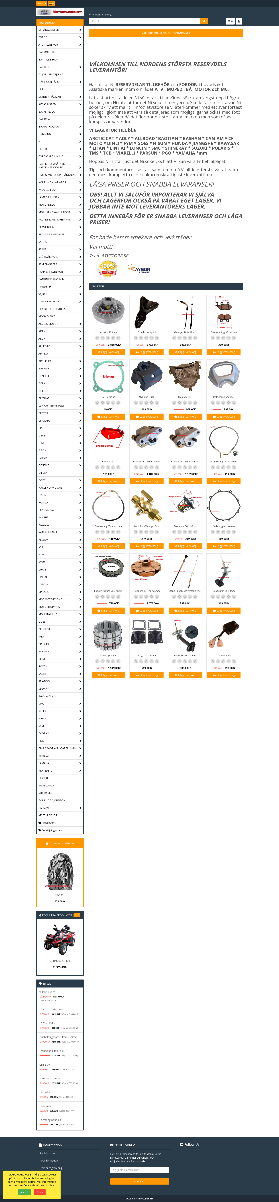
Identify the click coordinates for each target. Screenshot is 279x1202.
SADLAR (43, 242)
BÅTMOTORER (47, 52)
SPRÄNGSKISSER (60, 30)
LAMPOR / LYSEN (60, 197)
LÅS (40, 89)
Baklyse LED (108, 461)
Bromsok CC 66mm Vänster (185, 461)
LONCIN (60, 584)
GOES (60, 480)
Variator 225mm (108, 332)
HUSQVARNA (60, 510)
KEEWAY (60, 540)
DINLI (60, 443)
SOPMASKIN (45, 793)
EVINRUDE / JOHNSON (51, 800)
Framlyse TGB (185, 396)
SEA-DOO (60, 681)
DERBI (60, 436)
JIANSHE (60, 517)
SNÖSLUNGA (46, 785)
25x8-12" (59, 895)
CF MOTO (60, 421)
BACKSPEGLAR (47, 111)
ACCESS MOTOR (60, 324)
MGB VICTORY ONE (60, 599)
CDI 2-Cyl (44, 1064)
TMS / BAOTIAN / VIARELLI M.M (60, 748)
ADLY (60, 331)
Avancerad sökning (100, 14)
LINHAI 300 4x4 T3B (60, 960)
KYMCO (60, 562)
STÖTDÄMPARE (60, 257)
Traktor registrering (50, 1168)
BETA (60, 383)
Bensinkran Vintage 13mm (146, 526)
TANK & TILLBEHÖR (60, 272)
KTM (60, 555)
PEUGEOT (60, 629)
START (60, 249)
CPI (60, 428)
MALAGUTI (60, 592)
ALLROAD (60, 346)
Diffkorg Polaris (108, 655)
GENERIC (60, 465)
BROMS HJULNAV (60, 127)
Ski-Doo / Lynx (47, 696)
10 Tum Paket (47, 1023)
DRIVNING (60, 134)
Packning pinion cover (224, 526)
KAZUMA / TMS (60, 532)
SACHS (60, 674)
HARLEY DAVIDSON (60, 488)
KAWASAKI (60, 525)
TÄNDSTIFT (60, 287)
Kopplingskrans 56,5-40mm (108, 590)
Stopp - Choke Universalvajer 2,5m (186, 590)
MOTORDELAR (60, 205)
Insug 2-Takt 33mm (146, 655)
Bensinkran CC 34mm (224, 590)
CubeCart (147, 1198)
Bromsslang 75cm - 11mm (223, 461)
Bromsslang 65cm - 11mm (108, 526)
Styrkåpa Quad (146, 396)
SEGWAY (60, 689)
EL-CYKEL (44, 778)
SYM (60, 726)
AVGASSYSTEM (60, 104)
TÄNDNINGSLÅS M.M (51, 279)
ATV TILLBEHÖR (60, 45)
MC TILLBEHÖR (47, 815)
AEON (60, 339)
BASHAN (60, 369)
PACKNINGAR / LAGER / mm (60, 220)
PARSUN (60, 808)
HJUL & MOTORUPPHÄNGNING (60, 175)
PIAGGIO (60, 644)
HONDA (60, 503)
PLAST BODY (60, 227)
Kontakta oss (47, 1153)
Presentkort (47, 822)
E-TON (60, 450)
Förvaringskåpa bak (50, 1120)
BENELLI (60, 376)
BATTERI (60, 67)
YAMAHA (60, 763)
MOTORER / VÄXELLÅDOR (60, 212)
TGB (60, 741)
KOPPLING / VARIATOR (60, 182)
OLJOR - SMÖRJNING (50, 74)
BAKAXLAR (44, 119)
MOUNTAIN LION (60, 614)
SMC (60, 704)
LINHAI (60, 577)
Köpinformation (48, 1160)
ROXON (60, 666)
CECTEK (60, 413)
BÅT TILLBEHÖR (48, 59)
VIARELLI (60, 756)
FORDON (60, 37)
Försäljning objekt (50, 830)
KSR (60, 547)
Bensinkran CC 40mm (185, 655)
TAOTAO (60, 733)
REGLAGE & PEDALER (60, 234)
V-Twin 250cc (47, 992)
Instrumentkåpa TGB (223, 396)
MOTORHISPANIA (60, 607)
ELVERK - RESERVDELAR (52, 309)
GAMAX (60, 458)
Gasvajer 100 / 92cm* (185, 332)
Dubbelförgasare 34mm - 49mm (58, 1037)
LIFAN (60, 570)
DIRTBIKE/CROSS (60, 301)
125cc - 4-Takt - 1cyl (51, 1009)
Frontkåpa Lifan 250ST (52, 1051)
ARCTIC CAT (60, 361)
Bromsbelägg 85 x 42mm (224, 332)
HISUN (60, 495)
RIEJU (60, 659)
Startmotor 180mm (50, 1078)
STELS (60, 711)
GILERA (42, 472)
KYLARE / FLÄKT (60, 190)
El (60, 141)
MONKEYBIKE (46, 316)
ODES (60, 622)
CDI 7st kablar (224, 655)
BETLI (60, 391)
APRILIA (43, 353)
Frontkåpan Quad (147, 332)
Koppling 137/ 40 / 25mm (147, 590)
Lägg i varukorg (108, 352)
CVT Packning (108, 396)
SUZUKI (60, 719)
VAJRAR (60, 294)
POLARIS (60, 651)
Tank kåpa (45, 1106)
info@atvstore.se (152, 107)
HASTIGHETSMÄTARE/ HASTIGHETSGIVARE (60, 165)
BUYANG (60, 398)
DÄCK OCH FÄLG (60, 82)
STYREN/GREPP (60, 264)
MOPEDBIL (60, 771)
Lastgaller (45, 1092)
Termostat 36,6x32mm (185, 526)
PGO (60, 637)
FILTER (60, 149)
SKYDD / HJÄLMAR (60, 97)
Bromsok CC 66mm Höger (146, 461)
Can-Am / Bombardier (60, 406)
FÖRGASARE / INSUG (60, 156)
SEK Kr (42, 3)
